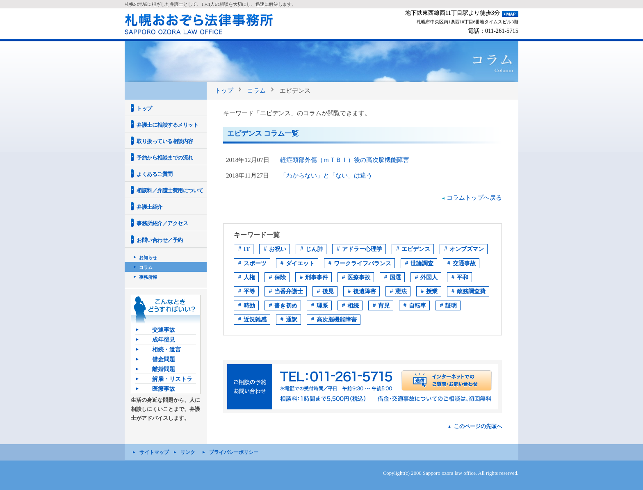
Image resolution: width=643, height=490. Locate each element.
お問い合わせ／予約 (160, 240)
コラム (256, 90)
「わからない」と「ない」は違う (326, 175)
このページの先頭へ (478, 426)
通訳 (291, 319)
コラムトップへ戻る (474, 197)
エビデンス (415, 249)
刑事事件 (316, 277)
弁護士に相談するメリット (167, 125)
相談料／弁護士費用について (170, 190)
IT (247, 249)
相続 (353, 305)
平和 (462, 277)
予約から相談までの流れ (165, 158)
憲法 (401, 291)
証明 (451, 305)
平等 (249, 291)
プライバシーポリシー (233, 452)
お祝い (277, 249)
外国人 (429, 277)
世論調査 (421, 263)
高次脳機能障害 (337, 319)
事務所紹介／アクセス (162, 223)
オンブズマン (466, 249)
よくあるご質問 (155, 174)
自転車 (417, 305)
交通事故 (464, 263)
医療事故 (358, 277)
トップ (224, 90)
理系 (322, 305)
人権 (249, 277)
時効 (249, 305)
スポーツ (255, 263)
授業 (432, 291)
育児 (384, 305)
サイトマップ (154, 452)
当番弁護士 (288, 291)
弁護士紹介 (149, 207)
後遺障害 (364, 291)
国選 (395, 277)
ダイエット (300, 263)
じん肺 (314, 249)
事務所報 (148, 277)
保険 (280, 277)
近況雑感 (255, 319)
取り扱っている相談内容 (165, 141)
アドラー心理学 (362, 249)
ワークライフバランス (362, 263)
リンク (187, 452)
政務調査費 (471, 291)
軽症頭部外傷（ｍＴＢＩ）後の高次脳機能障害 (344, 159)
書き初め (285, 305)
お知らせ (148, 257)
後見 (328, 291)
